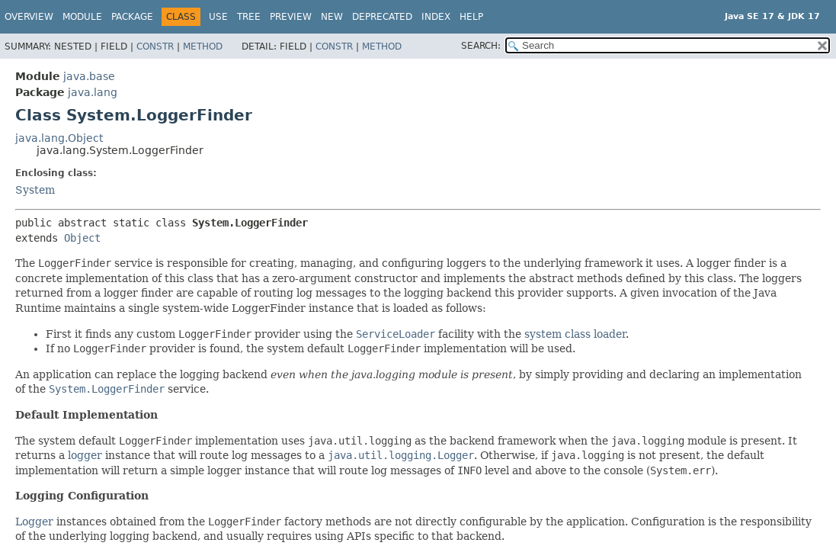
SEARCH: (481, 45)
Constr (155, 46)
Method (203, 46)
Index (435, 16)
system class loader (575, 334)
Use (218, 16)
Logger (34, 521)
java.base (89, 76)
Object (82, 238)
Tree (249, 16)
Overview (29, 16)
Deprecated (382, 16)
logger (85, 455)
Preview (291, 16)
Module (82, 16)
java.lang (92, 92)
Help (471, 16)
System (35, 190)
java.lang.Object (59, 138)
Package (132, 16)
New (332, 16)
